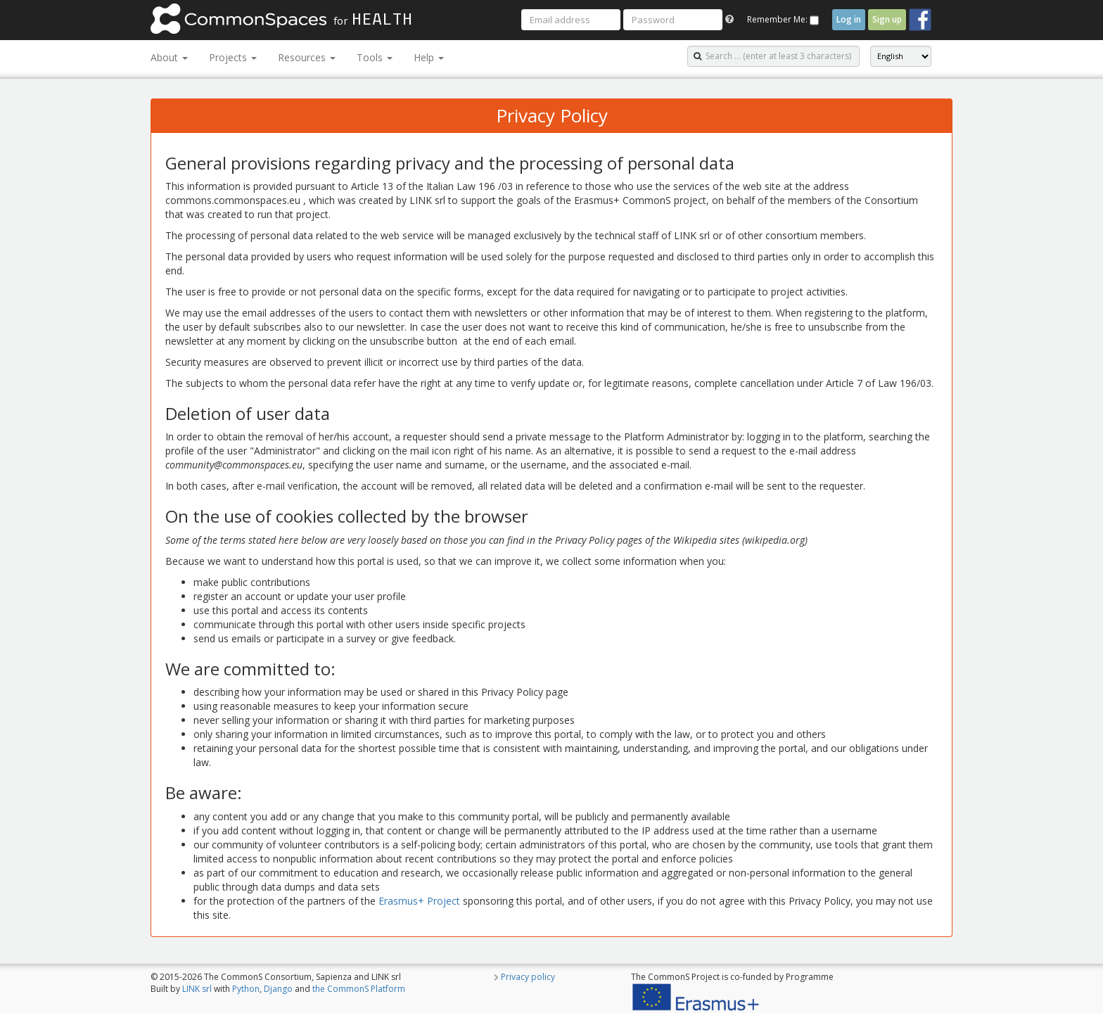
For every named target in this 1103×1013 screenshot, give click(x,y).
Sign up (887, 19)
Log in (848, 19)
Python (246, 989)
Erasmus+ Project (419, 900)
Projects (233, 57)
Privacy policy (528, 977)
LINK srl (197, 989)
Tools (375, 57)
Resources (307, 57)
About (169, 57)
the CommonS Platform (358, 989)
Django (278, 989)
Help (429, 57)
